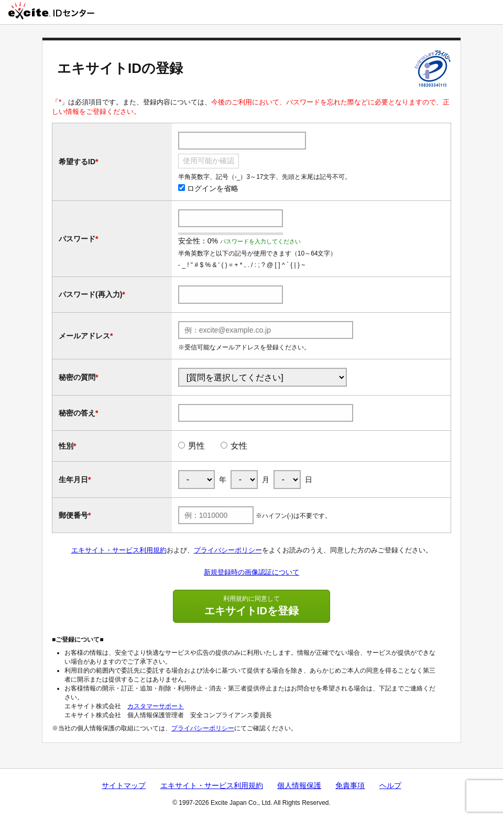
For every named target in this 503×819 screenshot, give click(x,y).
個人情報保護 (299, 785)
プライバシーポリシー (228, 550)
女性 (239, 445)
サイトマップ (124, 785)
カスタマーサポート (155, 706)
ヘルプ (390, 785)
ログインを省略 (208, 188)
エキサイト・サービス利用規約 (119, 550)
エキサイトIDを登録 (251, 605)
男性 (196, 445)
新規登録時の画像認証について (251, 572)
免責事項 (350, 785)
